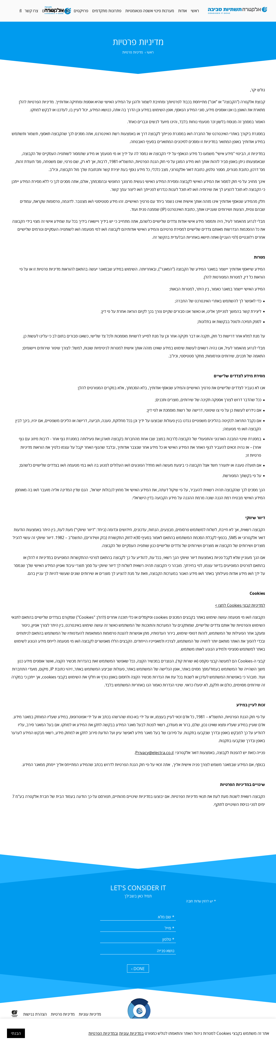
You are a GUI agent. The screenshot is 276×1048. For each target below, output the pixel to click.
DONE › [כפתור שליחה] (138, 968)
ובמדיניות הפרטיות (103, 1033)
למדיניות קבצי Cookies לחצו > (240, 605)
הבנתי (16, 1033)
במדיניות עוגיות (131, 1033)
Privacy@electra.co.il (154, 752)
